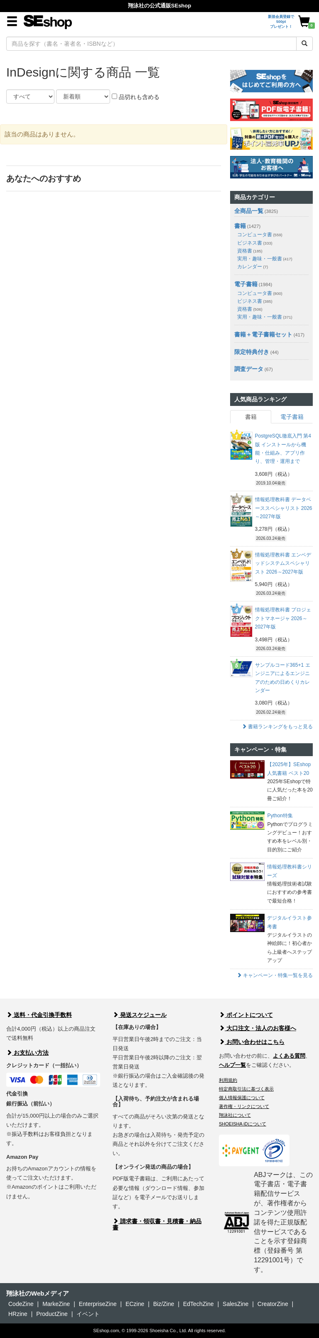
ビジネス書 (254, 243)
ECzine (134, 1304)
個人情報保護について (242, 1097)
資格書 (250, 251)
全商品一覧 (248, 211)
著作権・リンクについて (244, 1106)
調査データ (248, 369)
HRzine (17, 1314)
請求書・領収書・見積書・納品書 (157, 1224)
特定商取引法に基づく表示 (246, 1088)
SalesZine (235, 1304)
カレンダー (252, 267)
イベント (88, 1314)
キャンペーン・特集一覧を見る (275, 975)
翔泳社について (235, 1115)
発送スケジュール (140, 1015)
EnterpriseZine (98, 1304)
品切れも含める (136, 97)
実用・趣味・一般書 (264, 259)
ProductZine (51, 1314)
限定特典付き (251, 352)
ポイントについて (246, 1015)
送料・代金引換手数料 (39, 1015)
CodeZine (21, 1304)
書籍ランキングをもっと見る (277, 727)
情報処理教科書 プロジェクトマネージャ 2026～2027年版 (283, 618)
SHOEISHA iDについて (242, 1123)
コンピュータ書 (259, 234)
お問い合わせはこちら (252, 1042)
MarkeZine (56, 1304)
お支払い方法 (27, 1052)
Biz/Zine (163, 1304)
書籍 (240, 226)
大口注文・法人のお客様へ (257, 1028)
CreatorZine (273, 1304)
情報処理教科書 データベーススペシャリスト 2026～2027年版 (283, 508)
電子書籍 (246, 284)
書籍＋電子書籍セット (263, 334)
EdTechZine (198, 1304)
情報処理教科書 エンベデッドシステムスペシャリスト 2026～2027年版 (283, 563)
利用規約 (228, 1080)
